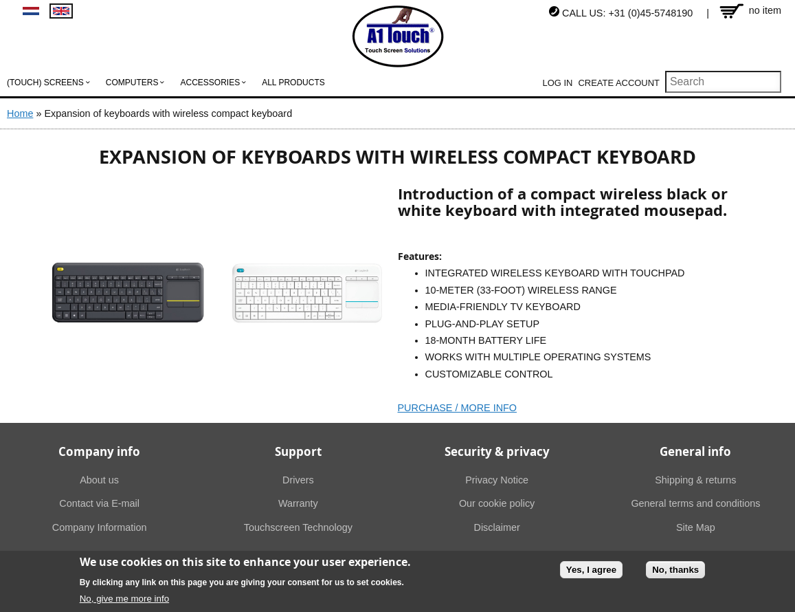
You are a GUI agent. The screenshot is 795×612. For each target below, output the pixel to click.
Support (298, 451)
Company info (99, 451)
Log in (558, 83)
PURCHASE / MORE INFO (457, 407)
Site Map (695, 527)
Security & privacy (497, 451)
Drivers (298, 479)
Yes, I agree (591, 572)
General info (695, 451)
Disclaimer (497, 527)
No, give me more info (124, 601)
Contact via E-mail (99, 503)
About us (99, 479)
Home (20, 113)
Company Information (99, 527)
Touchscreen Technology (298, 527)
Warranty (298, 503)
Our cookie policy (497, 503)
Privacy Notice (496, 479)
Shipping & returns (695, 479)
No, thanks (675, 572)
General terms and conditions (695, 503)
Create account (619, 83)
